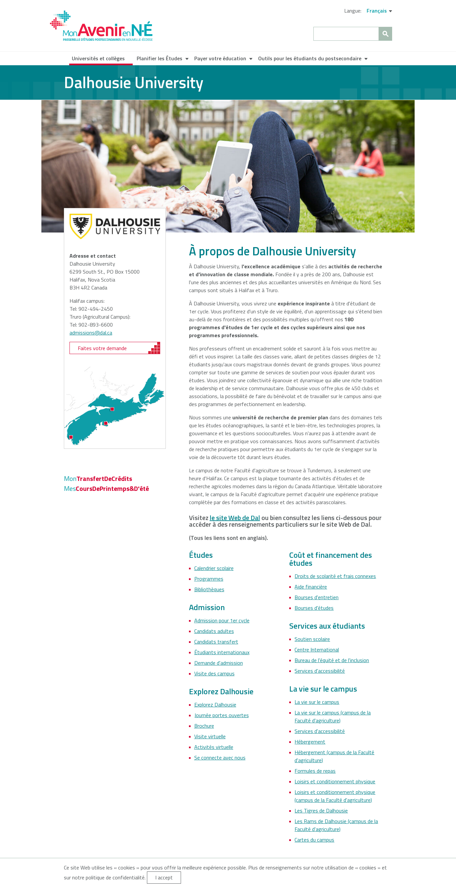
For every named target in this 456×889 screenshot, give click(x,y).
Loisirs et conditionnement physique (335, 781)
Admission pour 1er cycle (222, 620)
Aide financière (311, 587)
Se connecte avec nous (220, 757)
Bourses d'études (314, 608)
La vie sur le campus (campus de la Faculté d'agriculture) (333, 716)
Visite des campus (214, 673)
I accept (164, 877)
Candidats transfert (216, 642)
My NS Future (101, 26)
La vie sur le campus (317, 702)
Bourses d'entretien (317, 597)
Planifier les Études (159, 58)
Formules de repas (315, 771)
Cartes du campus (314, 840)
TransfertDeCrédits (98, 478)
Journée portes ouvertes (221, 715)
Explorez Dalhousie (215, 704)
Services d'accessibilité (320, 671)
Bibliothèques (209, 589)
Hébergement (310, 742)
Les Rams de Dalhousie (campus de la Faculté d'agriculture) (336, 825)
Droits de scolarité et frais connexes (335, 576)
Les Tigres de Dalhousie (321, 810)
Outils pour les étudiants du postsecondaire (309, 58)
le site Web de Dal (235, 517)
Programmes (208, 579)
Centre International (317, 650)
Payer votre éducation (220, 58)
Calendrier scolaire (214, 568)
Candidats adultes (214, 631)
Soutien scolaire (312, 639)
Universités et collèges (98, 58)
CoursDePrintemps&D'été (106, 488)
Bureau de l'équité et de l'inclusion (332, 660)
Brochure (204, 726)
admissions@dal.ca (90, 333)
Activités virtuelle (213, 747)
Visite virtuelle (210, 736)
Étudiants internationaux (222, 652)
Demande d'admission (218, 663)
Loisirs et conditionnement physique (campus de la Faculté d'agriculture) (335, 796)
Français (377, 11)
